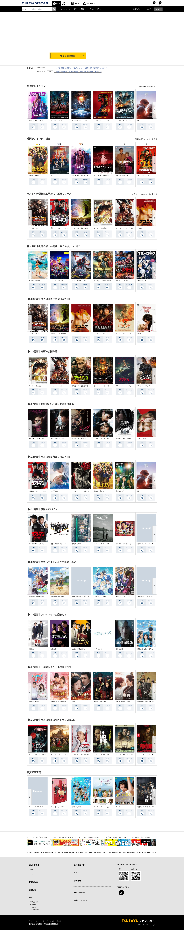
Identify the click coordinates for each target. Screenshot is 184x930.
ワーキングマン (34, 228)
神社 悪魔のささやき (58, 438)
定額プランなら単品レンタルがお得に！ (116, 837)
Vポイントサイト (80, 900)
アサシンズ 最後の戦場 (80, 386)
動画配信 (32, 890)
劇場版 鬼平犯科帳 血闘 (145, 807)
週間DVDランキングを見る (145, 139)
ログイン (160, 5)
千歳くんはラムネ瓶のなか (102, 596)
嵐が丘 (139, 333)
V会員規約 (37, 853)
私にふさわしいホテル (58, 807)
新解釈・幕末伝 (34, 175)
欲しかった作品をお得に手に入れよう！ (64, 837)
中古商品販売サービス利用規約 (74, 853)
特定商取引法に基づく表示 (117, 853)
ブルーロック (141, 281)
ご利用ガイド (137, 9)
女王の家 (53, 649)
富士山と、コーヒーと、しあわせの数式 (106, 807)
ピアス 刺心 (141, 438)
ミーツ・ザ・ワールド (36, 807)
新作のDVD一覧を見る (147, 86)
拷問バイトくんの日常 (123, 596)
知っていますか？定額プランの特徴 (89, 837)
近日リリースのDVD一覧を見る (144, 194)
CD (67, 3)
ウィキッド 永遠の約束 (80, 228)
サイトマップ (151, 853)
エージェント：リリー (36, 120)
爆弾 (52, 175)
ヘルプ (148, 9)
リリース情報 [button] (78, 9)
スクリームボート (56, 120)
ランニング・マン (143, 175)
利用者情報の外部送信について (136, 853)
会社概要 (30, 853)
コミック (77, 3)
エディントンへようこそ (123, 333)
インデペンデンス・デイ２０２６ (82, 120)
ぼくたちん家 (76, 544)
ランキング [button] (94, 9)
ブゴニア (140, 228)
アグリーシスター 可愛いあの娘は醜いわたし (43, 438)
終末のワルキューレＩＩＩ (80, 596)
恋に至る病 (54, 491)
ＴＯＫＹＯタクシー (122, 175)
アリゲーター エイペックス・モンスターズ (130, 386)
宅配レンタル (34, 902)
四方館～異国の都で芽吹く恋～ (60, 701)
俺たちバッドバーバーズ (145, 544)
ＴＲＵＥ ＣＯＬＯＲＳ (101, 544)
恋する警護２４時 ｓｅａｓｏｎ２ (62, 544)
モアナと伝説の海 (34, 281)
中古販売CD (91, 3)
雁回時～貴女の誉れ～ (101, 701)
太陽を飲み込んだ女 (78, 649)
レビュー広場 (79, 892)
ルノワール (119, 807)
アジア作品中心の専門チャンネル (140, 837)
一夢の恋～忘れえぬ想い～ (145, 701)
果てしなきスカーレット (101, 175)
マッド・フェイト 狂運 (101, 438)
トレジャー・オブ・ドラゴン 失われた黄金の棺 (109, 386)
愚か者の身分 (120, 491)
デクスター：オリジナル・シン (82, 754)
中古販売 (33, 907)
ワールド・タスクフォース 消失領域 (149, 386)
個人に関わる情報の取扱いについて (96, 853)
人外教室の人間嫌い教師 (36, 596)
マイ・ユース (98, 649)
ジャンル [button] (63, 9)
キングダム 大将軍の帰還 (102, 281)
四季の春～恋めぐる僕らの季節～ (148, 649)
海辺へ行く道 (76, 807)
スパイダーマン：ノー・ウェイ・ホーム (85, 281)
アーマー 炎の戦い (100, 228)
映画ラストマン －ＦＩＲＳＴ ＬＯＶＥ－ (65, 228)
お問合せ (77, 880)
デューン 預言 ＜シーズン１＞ (126, 754)
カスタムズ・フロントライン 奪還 (127, 120)
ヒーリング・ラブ (34, 701)
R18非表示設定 (35, 910)
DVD (58, 3)
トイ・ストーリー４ (57, 281)
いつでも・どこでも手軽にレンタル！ (38, 837)
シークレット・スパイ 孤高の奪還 (127, 228)
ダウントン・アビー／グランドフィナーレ (64, 754)
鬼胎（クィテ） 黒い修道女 (125, 438)
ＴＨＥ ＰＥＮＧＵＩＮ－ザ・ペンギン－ (150, 754)
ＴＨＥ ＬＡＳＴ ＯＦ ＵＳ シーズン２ (108, 754)
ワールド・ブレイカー (101, 333)
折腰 (73, 701)
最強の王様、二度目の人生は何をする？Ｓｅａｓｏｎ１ (155, 596)
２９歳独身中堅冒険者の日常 (60, 596)
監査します (32, 649)
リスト (154, 5)
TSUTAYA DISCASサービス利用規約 (52, 853)
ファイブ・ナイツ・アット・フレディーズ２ (108, 120)
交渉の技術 (119, 649)
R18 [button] (157, 9)
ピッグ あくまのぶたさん (80, 438)
